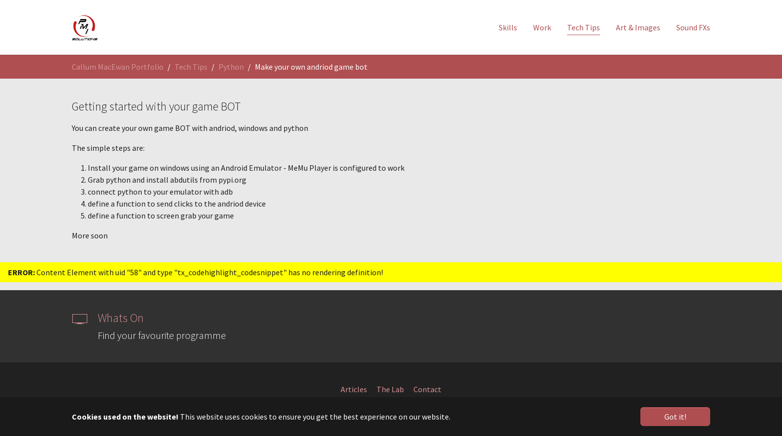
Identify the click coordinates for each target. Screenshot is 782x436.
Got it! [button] (675, 417)
